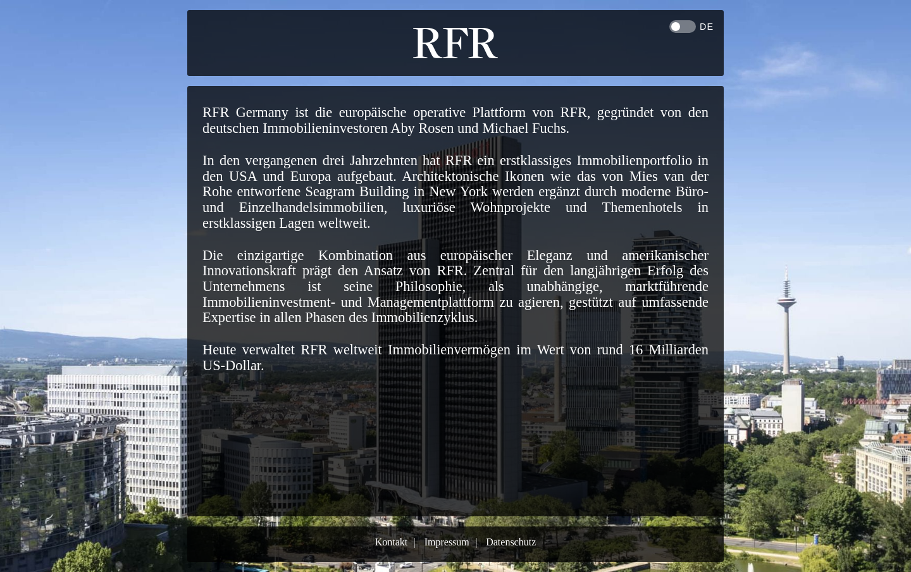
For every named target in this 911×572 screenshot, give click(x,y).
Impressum (447, 542)
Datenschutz (511, 542)
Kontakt (391, 542)
